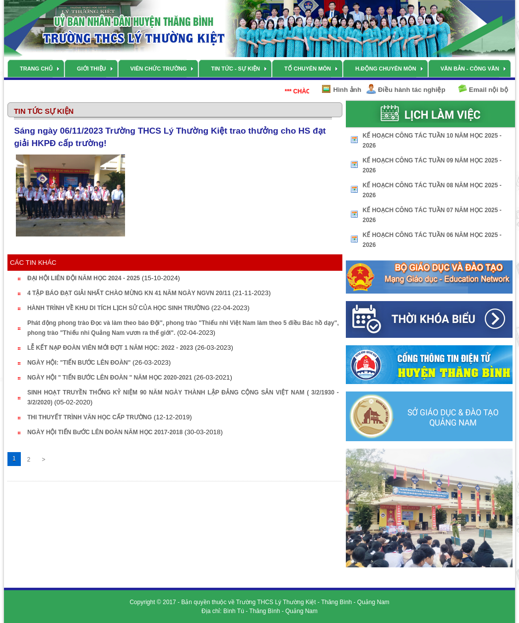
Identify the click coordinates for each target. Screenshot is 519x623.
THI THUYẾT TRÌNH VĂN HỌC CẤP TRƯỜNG (89, 417)
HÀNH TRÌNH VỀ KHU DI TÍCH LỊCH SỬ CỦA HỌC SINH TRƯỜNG (119, 308)
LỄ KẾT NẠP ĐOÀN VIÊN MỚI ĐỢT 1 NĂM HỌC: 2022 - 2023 (110, 347)
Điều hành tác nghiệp (412, 89)
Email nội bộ (488, 89)
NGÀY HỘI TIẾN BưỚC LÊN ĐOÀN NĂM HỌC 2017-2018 (105, 432)
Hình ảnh (347, 89)
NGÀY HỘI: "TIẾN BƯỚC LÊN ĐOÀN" (79, 362)
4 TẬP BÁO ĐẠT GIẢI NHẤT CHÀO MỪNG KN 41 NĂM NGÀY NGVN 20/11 (129, 293)
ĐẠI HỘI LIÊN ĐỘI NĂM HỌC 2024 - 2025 (83, 278)
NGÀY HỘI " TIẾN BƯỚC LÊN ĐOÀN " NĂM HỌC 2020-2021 (109, 377)
